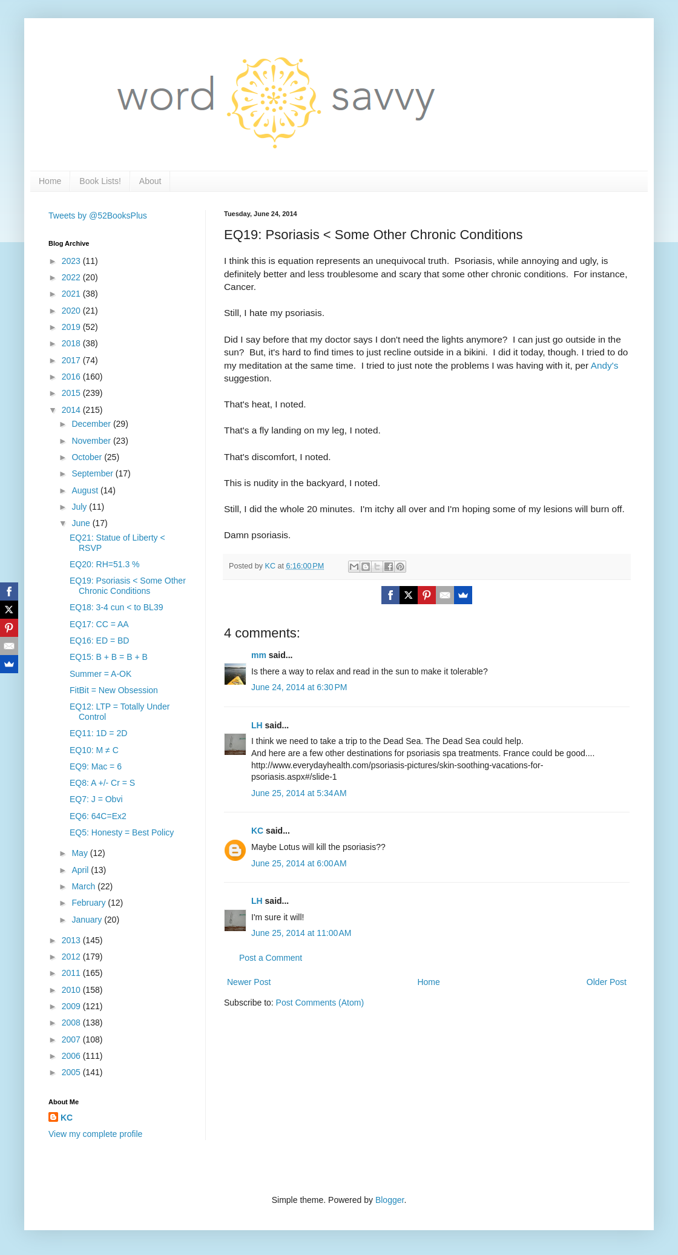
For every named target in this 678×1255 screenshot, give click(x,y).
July (80, 507)
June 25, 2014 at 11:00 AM (301, 933)
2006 (72, 1056)
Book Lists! (99, 181)
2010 (72, 990)
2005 (72, 1072)
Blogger (389, 1200)
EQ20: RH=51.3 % (105, 564)
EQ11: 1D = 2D (98, 733)
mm (258, 655)
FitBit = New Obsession (114, 690)
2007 (72, 1039)
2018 (72, 343)
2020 (72, 310)
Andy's (606, 365)
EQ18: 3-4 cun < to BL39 (116, 607)
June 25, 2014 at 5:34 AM (299, 793)
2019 (72, 327)
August (85, 490)
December (92, 424)
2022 (72, 277)
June (81, 523)
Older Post (607, 982)
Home (50, 181)
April (81, 870)
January (87, 919)
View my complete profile (95, 1134)
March (84, 886)
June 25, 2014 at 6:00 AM (299, 863)
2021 (72, 293)
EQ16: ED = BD (99, 640)
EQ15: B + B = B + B (109, 657)
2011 (72, 973)
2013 (72, 940)
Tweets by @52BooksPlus (97, 215)
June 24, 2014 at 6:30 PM (299, 687)
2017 (72, 360)
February (89, 902)
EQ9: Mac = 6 (96, 766)
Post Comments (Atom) (320, 1002)
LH (257, 725)
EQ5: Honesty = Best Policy (122, 832)
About (150, 181)
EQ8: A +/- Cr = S (102, 783)
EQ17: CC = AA (99, 624)
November (92, 441)
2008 (72, 1022)
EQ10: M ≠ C (94, 750)
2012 (72, 956)
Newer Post (249, 982)
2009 (72, 1006)
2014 (72, 410)
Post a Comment (270, 958)
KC (257, 830)
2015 (72, 393)
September (93, 473)
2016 (72, 376)
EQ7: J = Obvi (96, 799)
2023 (72, 261)
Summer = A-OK (100, 674)
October (87, 457)
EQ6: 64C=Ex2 (98, 816)
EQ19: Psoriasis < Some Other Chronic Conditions (128, 586)
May (80, 853)
